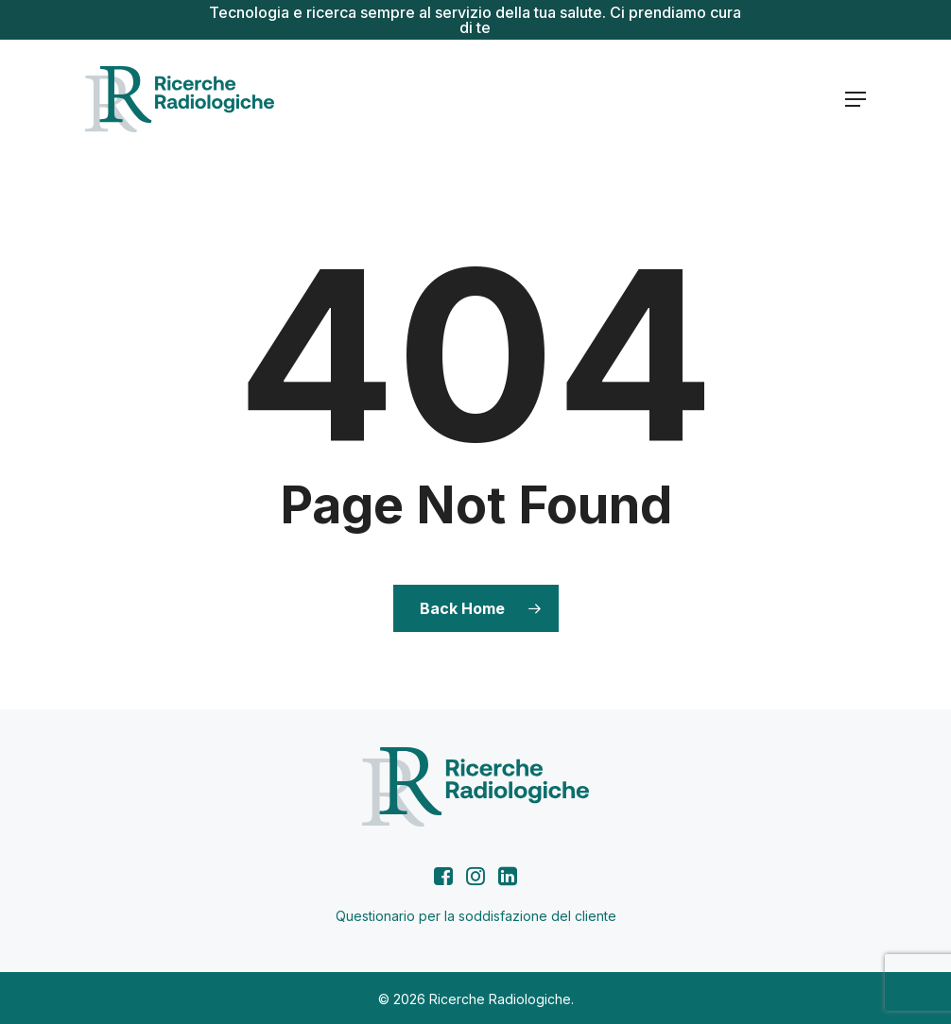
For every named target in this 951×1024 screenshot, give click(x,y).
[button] (855, 99)
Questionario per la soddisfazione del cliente (476, 916)
